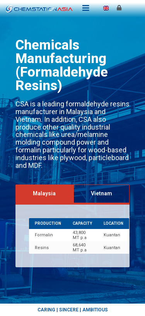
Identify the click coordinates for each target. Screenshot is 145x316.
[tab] (44, 193)
